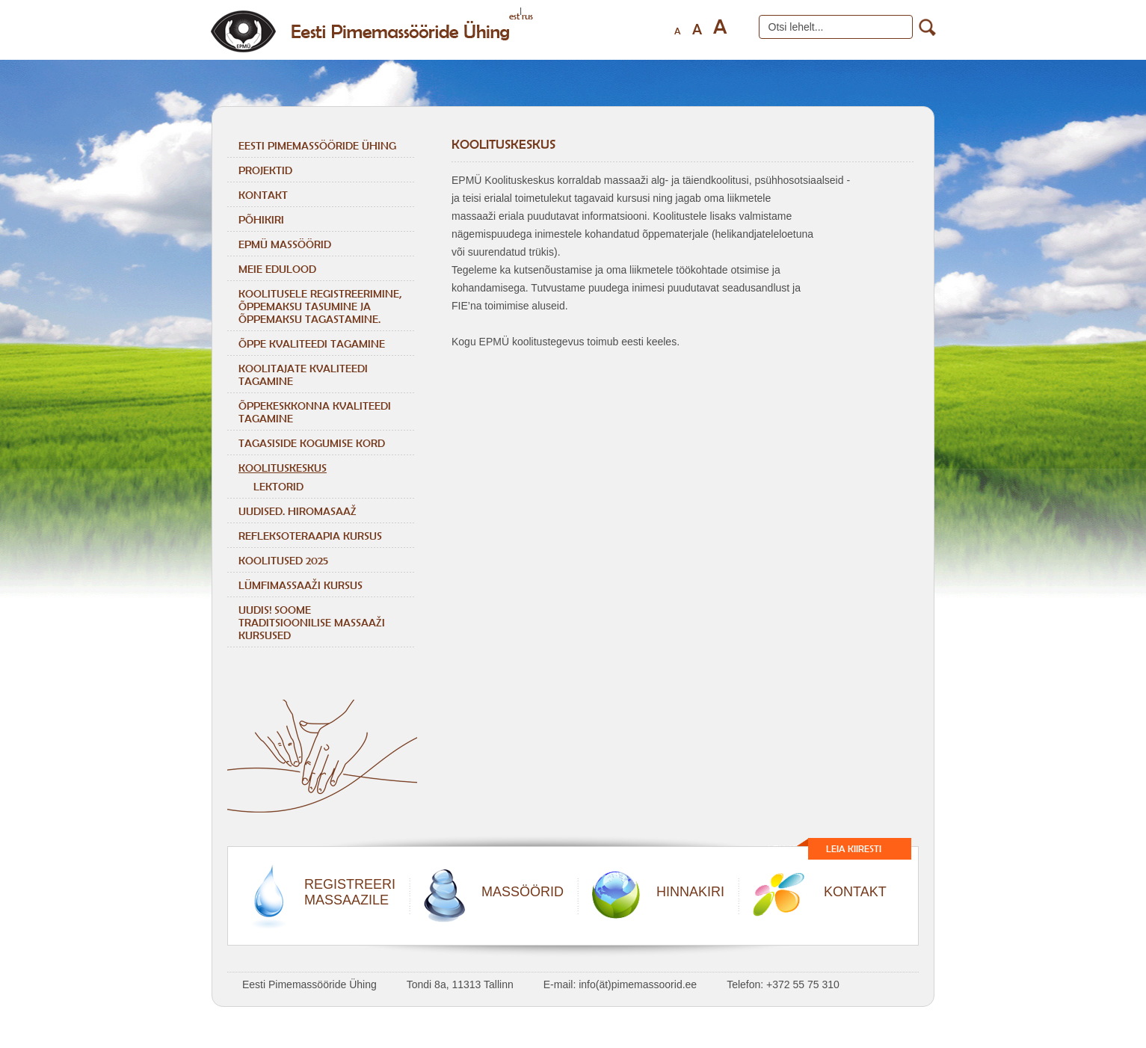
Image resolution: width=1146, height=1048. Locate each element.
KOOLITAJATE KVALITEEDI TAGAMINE (303, 374)
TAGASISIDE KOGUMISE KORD (311, 443)
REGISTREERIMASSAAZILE (349, 892)
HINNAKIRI (690, 891)
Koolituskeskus (282, 467)
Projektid (265, 170)
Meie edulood (277, 268)
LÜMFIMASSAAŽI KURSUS (300, 585)
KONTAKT (855, 891)
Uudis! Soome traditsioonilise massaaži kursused (311, 622)
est (514, 16)
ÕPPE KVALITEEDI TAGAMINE (311, 343)
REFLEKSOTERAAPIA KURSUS (310, 535)
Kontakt (263, 194)
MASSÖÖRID (522, 891)
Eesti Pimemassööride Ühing (317, 145)
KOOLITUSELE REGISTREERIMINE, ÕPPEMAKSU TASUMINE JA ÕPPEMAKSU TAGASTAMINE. (319, 306)
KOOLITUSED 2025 (283, 560)
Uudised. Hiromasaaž (297, 511)
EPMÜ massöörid (284, 244)
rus (527, 16)
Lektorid (278, 486)
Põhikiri (261, 219)
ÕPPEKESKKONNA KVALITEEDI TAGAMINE (314, 412)
